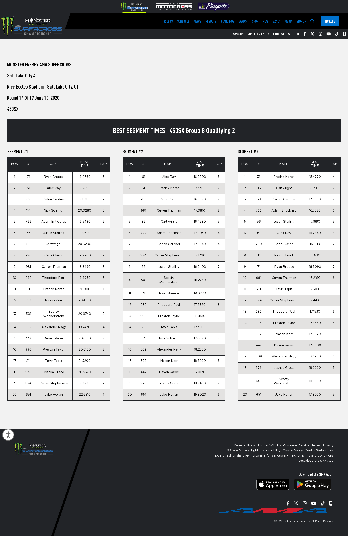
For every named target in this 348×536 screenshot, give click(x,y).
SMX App (238, 34)
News (197, 21)
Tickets (330, 21)
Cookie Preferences (319, 450)
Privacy (328, 445)
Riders (168, 21)
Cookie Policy (293, 450)
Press (251, 445)
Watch (243, 21)
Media (288, 21)
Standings (227, 21)
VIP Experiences (259, 34)
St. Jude (294, 34)
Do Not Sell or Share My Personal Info (242, 455)
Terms (316, 445)
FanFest (279, 34)
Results (211, 21)
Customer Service (296, 445)
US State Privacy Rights (242, 450)
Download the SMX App (316, 460)
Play (265, 21)
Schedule (183, 21)
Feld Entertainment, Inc (296, 521)
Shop (255, 21)
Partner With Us (269, 445)
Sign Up (301, 21)
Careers (239, 445)
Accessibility (271, 450)
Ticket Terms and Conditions (312, 455)
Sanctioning (280, 455)
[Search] (312, 21)
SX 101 (276, 21)
